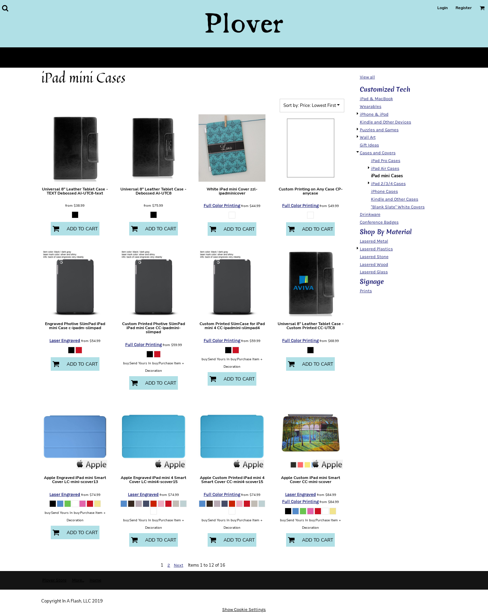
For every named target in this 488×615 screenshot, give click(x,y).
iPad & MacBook (376, 98)
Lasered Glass (374, 271)
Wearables (370, 106)
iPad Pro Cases (385, 160)
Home (95, 580)
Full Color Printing (222, 205)
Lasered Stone (374, 256)
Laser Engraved (64, 340)
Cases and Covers (378, 152)
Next (178, 565)
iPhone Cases (384, 191)
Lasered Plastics (376, 248)
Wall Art (368, 137)
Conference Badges (379, 222)
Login (442, 7)
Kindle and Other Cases (394, 199)
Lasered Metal (374, 241)
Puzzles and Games (379, 129)
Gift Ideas (369, 144)
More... (78, 580)
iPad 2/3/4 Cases (388, 183)
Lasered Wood (374, 264)
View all (367, 76)
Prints (366, 290)
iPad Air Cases (385, 168)
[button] (5, 8)
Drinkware (370, 214)
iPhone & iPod (374, 114)
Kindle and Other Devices (385, 121)
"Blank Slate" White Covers (398, 206)
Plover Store (54, 580)
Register (464, 7)
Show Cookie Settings (244, 609)
